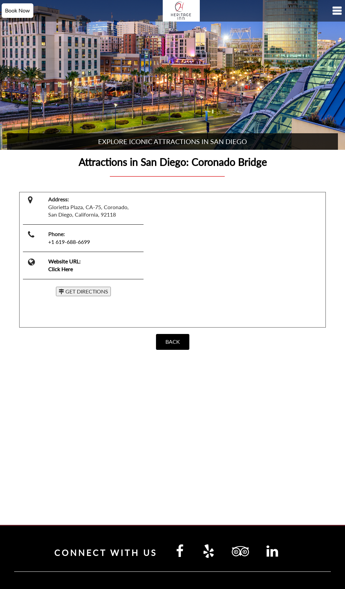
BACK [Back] (172, 341)
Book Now (17, 10)
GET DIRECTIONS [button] (83, 291)
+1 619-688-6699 (69, 242)
